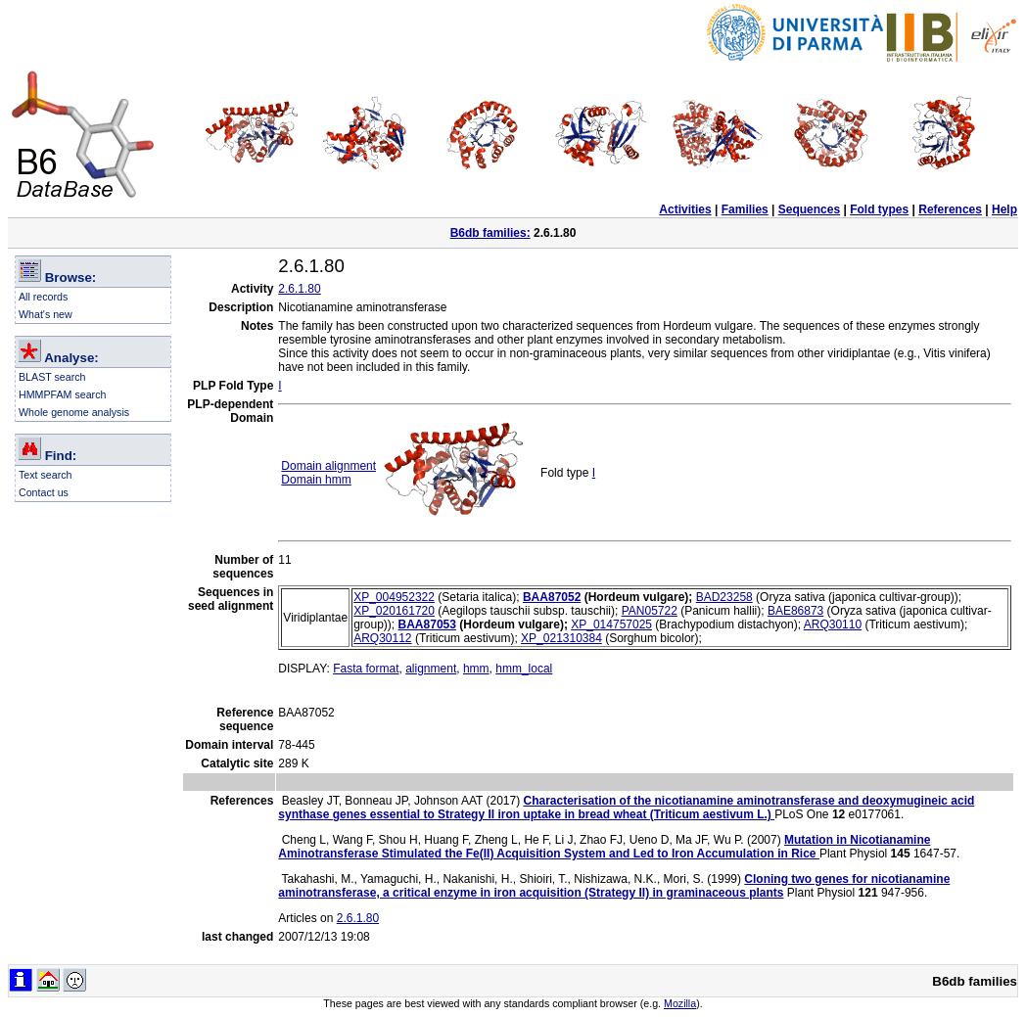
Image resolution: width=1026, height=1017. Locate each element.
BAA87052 (552, 597)
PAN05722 (649, 611)
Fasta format (365, 668)
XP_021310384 (561, 638)
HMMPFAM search (62, 394)
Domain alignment (328, 466)
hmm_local (523, 668)
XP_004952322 (394, 597)
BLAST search (52, 377)
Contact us (44, 492)
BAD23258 (724, 597)
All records (43, 296)
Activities (685, 209)
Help (1004, 209)
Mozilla (680, 1003)
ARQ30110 (833, 624)
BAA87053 (427, 624)
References (950, 209)
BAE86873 (795, 611)
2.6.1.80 (299, 289)
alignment (430, 668)
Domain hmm (315, 479)
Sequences (809, 209)
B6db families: (490, 233)
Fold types (879, 209)
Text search (45, 475)
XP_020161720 (394, 611)
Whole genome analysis (74, 412)
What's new (45, 314)
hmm (476, 668)
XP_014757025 (611, 624)
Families (745, 209)
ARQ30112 (382, 638)
